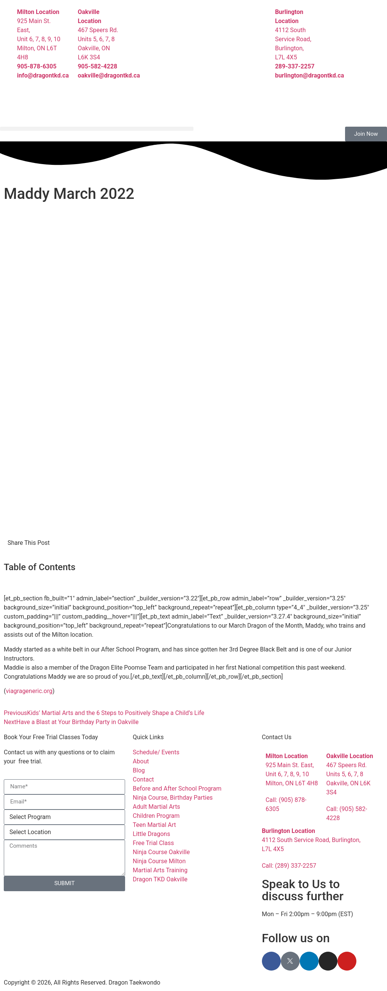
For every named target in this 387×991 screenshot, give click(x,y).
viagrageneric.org (29, 691)
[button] (97, 129)
